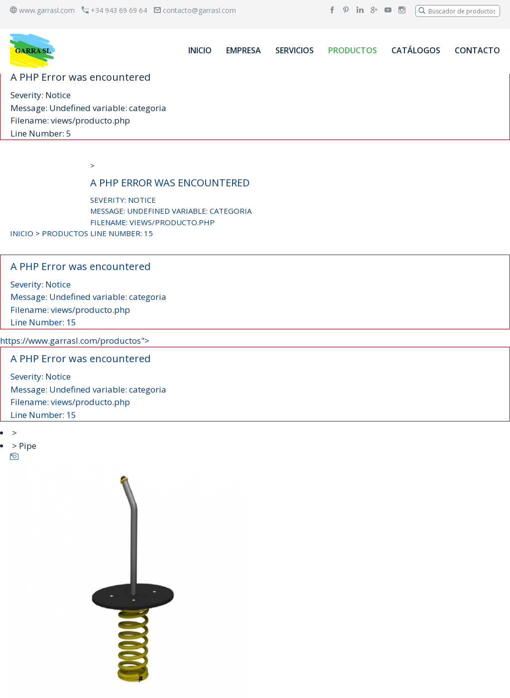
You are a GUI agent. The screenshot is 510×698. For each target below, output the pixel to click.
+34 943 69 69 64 (114, 10)
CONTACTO (477, 50)
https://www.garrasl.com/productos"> (255, 378)
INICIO (200, 50)
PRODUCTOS (352, 50)
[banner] (34, 50)
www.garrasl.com (42, 10)
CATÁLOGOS (415, 50)
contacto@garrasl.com (195, 10)
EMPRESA (243, 50)
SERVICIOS (294, 50)
